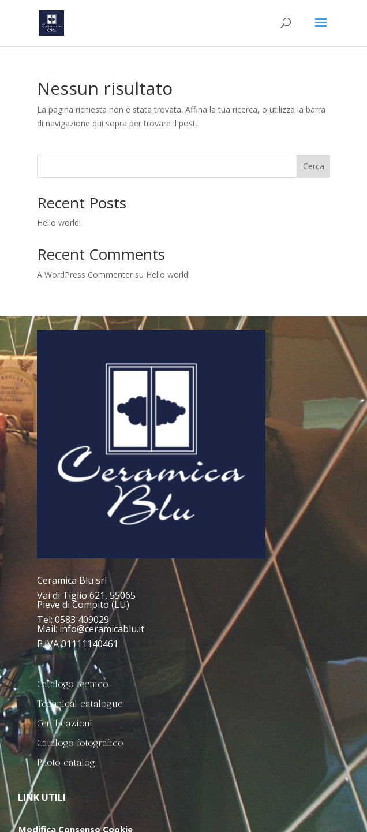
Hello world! (59, 222)
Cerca (313, 166)
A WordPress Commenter (85, 274)
